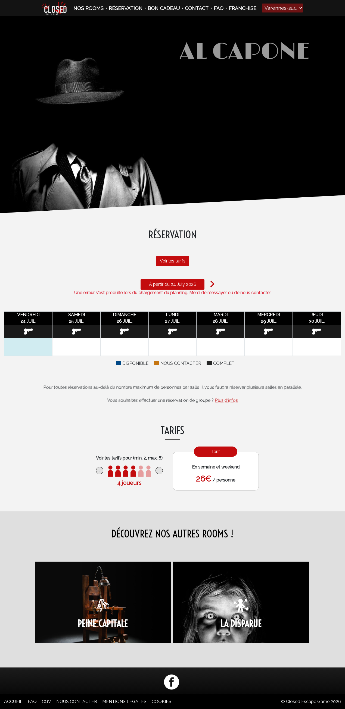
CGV (46, 701)
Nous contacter (76, 701)
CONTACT (197, 8)
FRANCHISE (242, 8)
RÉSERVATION (125, 8)
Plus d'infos (226, 400)
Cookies (161, 701)
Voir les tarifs (170, 258)
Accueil (13, 701)
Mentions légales (124, 701)
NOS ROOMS (88, 8)
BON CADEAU (164, 8)
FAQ (218, 8)
